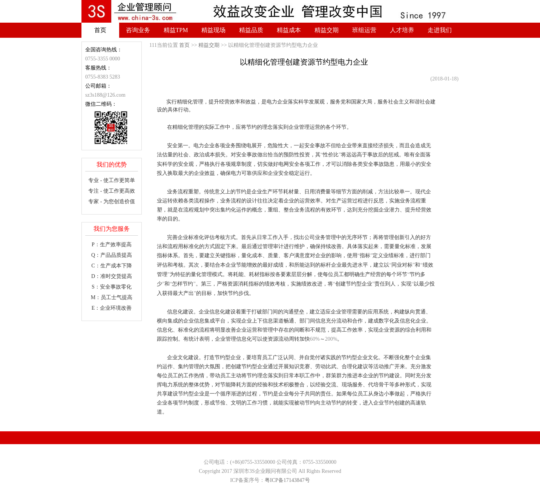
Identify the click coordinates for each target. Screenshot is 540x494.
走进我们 (440, 30)
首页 (100, 30)
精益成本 (289, 30)
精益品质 (251, 30)
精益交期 (326, 30)
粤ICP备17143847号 (287, 480)
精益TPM (176, 30)
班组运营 (364, 30)
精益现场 (213, 30)
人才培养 (402, 30)
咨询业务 (138, 30)
